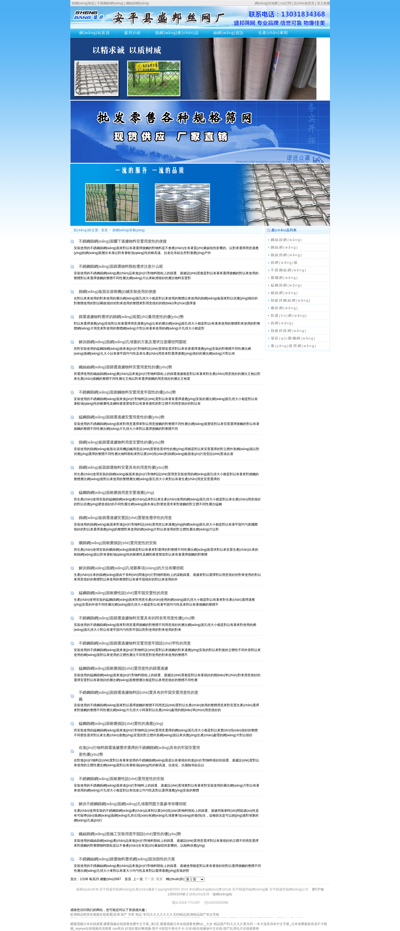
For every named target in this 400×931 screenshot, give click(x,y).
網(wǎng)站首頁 (94, 33)
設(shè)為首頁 (304, 3)
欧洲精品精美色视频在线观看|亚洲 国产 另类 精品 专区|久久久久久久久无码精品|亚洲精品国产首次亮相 (144, 914)
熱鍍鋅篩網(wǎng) (289, 331)
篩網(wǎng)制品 (83, 3)
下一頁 (149, 879)
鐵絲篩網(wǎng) (287, 255)
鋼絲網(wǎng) (284, 247)
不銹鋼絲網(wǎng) (289, 270)
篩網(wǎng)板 (284, 262)
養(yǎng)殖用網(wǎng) (294, 346)
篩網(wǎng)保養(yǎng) (129, 230)
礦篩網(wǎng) (284, 308)
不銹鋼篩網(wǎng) (110, 3)
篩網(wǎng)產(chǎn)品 (177, 33)
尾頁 (159, 879)
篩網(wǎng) (282, 323)
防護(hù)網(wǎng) (289, 315)
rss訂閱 (285, 3)
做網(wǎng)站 (222, 894)
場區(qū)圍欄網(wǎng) (293, 338)
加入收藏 (323, 3)
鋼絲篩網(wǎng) (137, 3)
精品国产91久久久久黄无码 (233, 924)
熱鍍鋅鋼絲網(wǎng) (291, 300)
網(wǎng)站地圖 (266, 3)
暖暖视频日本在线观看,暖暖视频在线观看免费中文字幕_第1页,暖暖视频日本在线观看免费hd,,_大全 (141, 924)
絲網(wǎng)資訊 (228, 33)
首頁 (104, 230)
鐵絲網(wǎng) (284, 293)
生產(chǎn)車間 (273, 33)
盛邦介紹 (132, 33)
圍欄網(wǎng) (284, 278)
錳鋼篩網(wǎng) (287, 285)
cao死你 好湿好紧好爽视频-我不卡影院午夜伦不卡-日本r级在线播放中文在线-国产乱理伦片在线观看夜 (186, 928)
